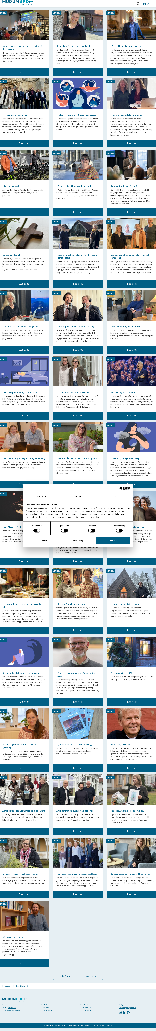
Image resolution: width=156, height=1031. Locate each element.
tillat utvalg (78, 541)
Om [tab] (114, 496)
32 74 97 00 (12, 1011)
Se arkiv (91, 979)
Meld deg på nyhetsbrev (127, 1011)
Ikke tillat (43, 541)
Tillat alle (113, 541)
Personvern (96, 1028)
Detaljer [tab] (78, 496)
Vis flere (65, 979)
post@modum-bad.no (14, 1013)
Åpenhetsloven (106, 1028)
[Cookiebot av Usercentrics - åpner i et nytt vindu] (119, 488)
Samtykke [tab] (41, 496)
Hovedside (6, 989)
